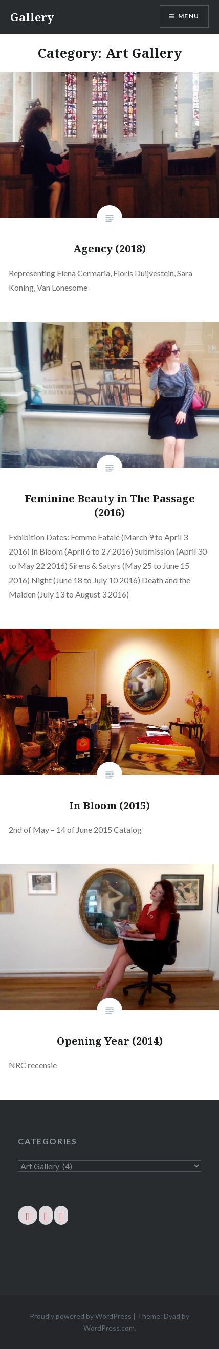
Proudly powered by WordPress (81, 1316)
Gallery (32, 17)
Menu (188, 16)
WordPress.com (109, 1327)
